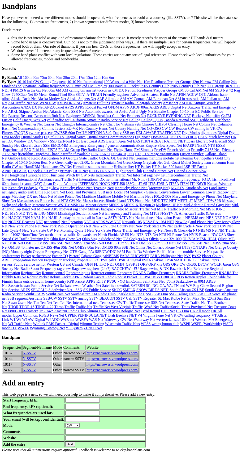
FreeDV (160, 150)
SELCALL (39, 290)
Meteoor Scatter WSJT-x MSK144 (58, 205)
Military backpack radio (106, 209)
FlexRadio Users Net (97, 150)
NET (39, 222)
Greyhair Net (153, 162)
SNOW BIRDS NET (152, 290)
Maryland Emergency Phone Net (197, 196)
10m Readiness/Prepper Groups (167, 82)
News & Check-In (178, 230)
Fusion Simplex (192, 154)
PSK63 (147, 260)
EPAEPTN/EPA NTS (199, 145)
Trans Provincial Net (197, 307)
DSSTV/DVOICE (183, 137)
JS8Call (132, 184)
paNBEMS (111, 256)
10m (104, 77)
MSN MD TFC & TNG (28, 213)
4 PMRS (16, 90)
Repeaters (124, 273)
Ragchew (79, 269)
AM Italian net (211, 99)
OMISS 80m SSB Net (118, 247)
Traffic (70, 307)
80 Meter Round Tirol (50, 94)
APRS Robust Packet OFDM (97, 107)
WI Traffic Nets (20, 324)
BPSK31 (89, 116)
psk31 (113, 260)
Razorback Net (181, 269)
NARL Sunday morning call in (71, 218)
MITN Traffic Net (170, 209)
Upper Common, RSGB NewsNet (38, 315)
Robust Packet (38, 277)
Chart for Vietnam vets (123, 124)
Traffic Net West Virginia (112, 307)
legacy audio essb (21, 192)
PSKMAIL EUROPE (183, 260)
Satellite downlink (116, 286)
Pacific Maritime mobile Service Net (184, 252)
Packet (26, 256)
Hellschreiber (124, 167)
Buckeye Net (202, 116)
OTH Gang (79, 252)
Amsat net (170, 103)
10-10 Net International (85, 82)
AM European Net (160, 99)
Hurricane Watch (62, 175)
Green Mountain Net (106, 162)
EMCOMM (60, 145)
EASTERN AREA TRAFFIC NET (159, 141)
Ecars (190, 141)
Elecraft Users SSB (35, 145)
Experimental (13, 150)
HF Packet (143, 167)
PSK (104, 260)
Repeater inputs (78, 273)
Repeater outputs (103, 273)
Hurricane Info (37, 175)
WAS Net (96, 320)
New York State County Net (113, 226)
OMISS (30, 243)
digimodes (209, 133)
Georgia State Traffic (82, 158)
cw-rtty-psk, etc (40, 133)
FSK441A (118, 154)
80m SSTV (77, 94)
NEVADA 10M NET (158, 222)
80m (35, 77)
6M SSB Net (218, 90)
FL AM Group (69, 150)
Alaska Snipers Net (81, 99)
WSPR (185, 324)
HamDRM (32, 167)
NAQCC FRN (19, 218)
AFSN (181, 94)
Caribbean (206, 120)
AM (123, 99)
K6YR (201, 184)
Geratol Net (125, 158)
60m (51, 77)
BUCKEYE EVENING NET (169, 116)
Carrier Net (52, 124)
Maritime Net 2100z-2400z (150, 196)
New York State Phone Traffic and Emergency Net (125, 230)
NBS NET (214, 218)
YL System (74, 328)
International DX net (94, 179)
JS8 (122, 184)
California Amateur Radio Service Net (99, 120)
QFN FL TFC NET (99, 264)
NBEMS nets (195, 218)
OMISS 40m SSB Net (57, 247)
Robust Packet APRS (66, 277)
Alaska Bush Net (24, 99)
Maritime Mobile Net (113, 196)
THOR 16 (27, 307)
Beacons (27, 116)
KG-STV (177, 188)
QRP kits (155, 264)
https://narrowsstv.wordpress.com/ (112, 353)
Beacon (14, 116)
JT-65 (142, 184)
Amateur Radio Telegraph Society (136, 103)
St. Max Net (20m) (201, 298)
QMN (120, 264)
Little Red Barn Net (50, 192)
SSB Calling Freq (182, 294)
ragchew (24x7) (99, 269)
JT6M (184, 184)
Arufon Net (39, 111)
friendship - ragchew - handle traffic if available (54, 154)
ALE (100, 99)
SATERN (138, 286)
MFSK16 (116, 205)
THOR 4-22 (44, 307)
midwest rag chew (73, 209)
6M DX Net (121, 90)
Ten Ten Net (43, 303)
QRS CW (178, 264)
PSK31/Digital (130, 260)
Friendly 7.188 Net (206, 150)
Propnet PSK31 (88, 260)
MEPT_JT (185, 201)
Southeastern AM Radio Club (93, 294)
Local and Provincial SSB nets (89, 192)
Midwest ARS (47, 209)
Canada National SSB (180, 120)
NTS (139, 235)
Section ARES (19, 290)
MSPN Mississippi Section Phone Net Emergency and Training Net (98, 213)
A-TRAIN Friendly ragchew (108, 94)
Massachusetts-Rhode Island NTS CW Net (49, 201)
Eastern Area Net (119, 141)
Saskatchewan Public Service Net (33, 286)
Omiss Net (144, 247)
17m (81, 77)
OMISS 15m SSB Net (121, 243)
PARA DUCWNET (134, 256)
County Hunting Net (130, 128)
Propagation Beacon (28, 260)
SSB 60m (161, 294)
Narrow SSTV (106, 218)
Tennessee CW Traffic (117, 303)
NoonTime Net (32, 235)
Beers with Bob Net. (49, 116)
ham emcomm (215, 162)
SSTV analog (78, 298)
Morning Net (195, 209)
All (19, 77)
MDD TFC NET (163, 201)
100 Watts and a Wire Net (123, 82)
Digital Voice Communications (110, 137)
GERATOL (107, 158)
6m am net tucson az (96, 90)
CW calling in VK (202, 128)
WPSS (146, 324)
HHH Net (80, 171)
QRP (143, 264)
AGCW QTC (196, 94)
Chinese (148, 124)
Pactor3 (74, 256)
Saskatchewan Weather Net (80, 286)
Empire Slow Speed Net (164, 145)
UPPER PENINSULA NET (86, 315)
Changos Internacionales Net (83, 124)
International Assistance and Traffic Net (48, 179)
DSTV (203, 137)
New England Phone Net (194, 222)
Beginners (74, 116)
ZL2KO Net (93, 328)
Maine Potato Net (67, 196)
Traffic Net (84, 307)
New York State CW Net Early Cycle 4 (164, 226)
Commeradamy (29, 128)
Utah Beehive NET (122, 315)
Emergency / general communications (116, 145)
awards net (110, 111)
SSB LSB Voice (208, 294)
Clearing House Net (183, 124)
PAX (187, 256)
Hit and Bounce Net (158, 171)
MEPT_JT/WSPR (207, 201)
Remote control (53, 273)
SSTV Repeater (145, 298)
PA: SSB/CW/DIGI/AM (106, 252)
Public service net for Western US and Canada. (48, 264)
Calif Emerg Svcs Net (29, 120)
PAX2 (196, 256)
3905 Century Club (154, 86)
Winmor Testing (92, 324)
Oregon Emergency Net (51, 252)
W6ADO (53, 320)
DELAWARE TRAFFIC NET (158, 133)
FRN (95, 154)
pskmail (160, 260)
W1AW (15, 320)
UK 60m (182, 311)
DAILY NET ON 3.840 (94, 133)
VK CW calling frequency (191, 315)
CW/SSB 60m (64, 133)
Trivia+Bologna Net (124, 311)
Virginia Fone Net (156, 315)
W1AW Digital (33, 320)
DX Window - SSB (42, 141)
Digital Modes (32, 137)
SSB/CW (50, 298)
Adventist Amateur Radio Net (152, 94)
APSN (124, 107)
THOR (13, 307)
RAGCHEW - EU (125, 269)
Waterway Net (145, 320)
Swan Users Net (20, 303)
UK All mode (200, 311)
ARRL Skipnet (19, 111)
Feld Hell (39, 150)
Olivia (154, 239)
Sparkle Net (125, 294)
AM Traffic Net (20, 103)
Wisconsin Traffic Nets (122, 324)
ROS (180, 277)
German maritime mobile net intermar (164, 158)
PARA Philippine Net (166, 256)
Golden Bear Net (41, 162)
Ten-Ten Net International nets (76, 303)
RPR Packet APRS (81, 281)
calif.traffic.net (58, 120)
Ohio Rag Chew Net (65, 239)
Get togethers (204, 158)
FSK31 (104, 154)
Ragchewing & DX (154, 269)
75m (43, 77)
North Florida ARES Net (117, 235)
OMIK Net (15, 243)
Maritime (89, 196)
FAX (27, 150)
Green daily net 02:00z (72, 162)
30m (66, 77)
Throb (59, 307)
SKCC (117, 290)
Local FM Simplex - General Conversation (146, 192)
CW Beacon (178, 128)
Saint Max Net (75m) (159, 281)
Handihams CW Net (56, 167)
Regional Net (31, 273)
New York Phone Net (24, 226)
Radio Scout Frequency (38, 269)
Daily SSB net (124, 133)
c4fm (216, 116)
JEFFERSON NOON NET (98, 184)
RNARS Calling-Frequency (154, 273)
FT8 (138, 154)
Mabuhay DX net (24, 196)
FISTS (52, 150)
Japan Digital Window (60, 184)
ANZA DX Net (32, 107)
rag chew (64, 269)
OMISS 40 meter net (24, 247)
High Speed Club (129, 171)
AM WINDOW (44, 103)
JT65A (174, 184)
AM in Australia (187, 99)
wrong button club (165, 324)
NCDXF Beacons (21, 222)
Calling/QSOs (152, 120)
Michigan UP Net (169, 205)
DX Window (17, 141)
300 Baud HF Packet (123, 86)
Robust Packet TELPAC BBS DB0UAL (145, 277)
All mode (112, 99)
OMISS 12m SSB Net (87, 243)
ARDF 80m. (139, 107)
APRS (69, 107)
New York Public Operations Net (66, 226)
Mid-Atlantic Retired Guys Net (207, 205)
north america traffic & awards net (71, 235)
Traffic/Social (170, 307)
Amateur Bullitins (96, 103)
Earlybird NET (69, 141)
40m (59, 77)
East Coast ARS (93, 141)
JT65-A (162, 184)
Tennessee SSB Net (149, 303)
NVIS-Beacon (200, 235)
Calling (134, 120)
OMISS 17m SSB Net (192, 243)
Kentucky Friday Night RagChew (33, 188)
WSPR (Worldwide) (206, 324)
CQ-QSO (154, 128)
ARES (154, 107)
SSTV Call (124, 298)
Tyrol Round (150, 311)
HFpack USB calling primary (50, 171)
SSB (149, 294)
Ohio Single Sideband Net (102, 239)
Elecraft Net (205, 141)
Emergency (77, 145)
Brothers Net (136, 116)
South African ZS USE (187, 290)
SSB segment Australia (25, 298)
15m (89, 77)
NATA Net (126, 218)
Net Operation (72, 222)
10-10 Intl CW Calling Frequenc (41, 82)
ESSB (220, 145)
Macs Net (46, 196)
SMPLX (129, 290)
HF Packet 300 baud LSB (171, 167)
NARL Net (39, 218)
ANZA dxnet (54, 107)
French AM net (178, 150)
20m (74, 77)
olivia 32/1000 (171, 239)
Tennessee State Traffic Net (186, 303)
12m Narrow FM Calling (211, 82)
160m (27, 77)
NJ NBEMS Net (205, 230)
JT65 (152, 184)
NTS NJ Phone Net (173, 235)
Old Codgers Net (135, 239)
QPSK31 (132, 264)
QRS (166, 264)
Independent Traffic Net (114, 175)
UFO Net (168, 311)
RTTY (101, 281)
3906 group (215, 86)
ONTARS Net (203, 247)
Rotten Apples (195, 277)
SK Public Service (97, 290)
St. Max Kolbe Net (172, 298)
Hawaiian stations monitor (93, 167)
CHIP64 (161, 124)
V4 (139, 315)
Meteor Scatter (96, 205)
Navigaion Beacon (170, 218)
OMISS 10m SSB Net (53, 243)
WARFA (81, 320)
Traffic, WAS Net (145, 307)
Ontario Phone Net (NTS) (172, 247)
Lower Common (192, 192)
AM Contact (136, 99)
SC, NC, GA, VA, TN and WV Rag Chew (177, 286)
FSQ (130, 154)
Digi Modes (191, 133)
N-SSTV (166, 213)
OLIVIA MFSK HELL (199, 239)
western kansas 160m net (175, 320)
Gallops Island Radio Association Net (36, 158)
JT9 (192, 184)
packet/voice (41, 256)
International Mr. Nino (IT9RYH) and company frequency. (156, 179)
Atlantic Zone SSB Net (66, 111)
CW (165, 128)
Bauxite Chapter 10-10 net (174, 111)
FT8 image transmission (160, 154)
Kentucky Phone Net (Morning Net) (142, 188)
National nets (145, 218)
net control (52, 222)
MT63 (154, 213)
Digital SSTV (54, 137)
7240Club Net (22, 94)
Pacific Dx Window (141, 252)
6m (111, 77)
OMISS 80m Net (87, 247)
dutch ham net (219, 137)
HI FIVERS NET (102, 171)
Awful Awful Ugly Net (136, 111)
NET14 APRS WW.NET (102, 222)
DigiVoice (142, 137)
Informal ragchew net (149, 175)
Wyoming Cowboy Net (47, 328)
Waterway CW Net (118, 320)
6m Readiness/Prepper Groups (154, 90)
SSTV (62, 298)
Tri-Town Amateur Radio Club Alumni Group (73, 311)
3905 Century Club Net (188, 86)
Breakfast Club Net (111, 116)
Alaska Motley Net (51, 99)
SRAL (140, 294)
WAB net (67, 320)
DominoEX (160, 137)
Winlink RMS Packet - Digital (56, 324)
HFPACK (19, 171)
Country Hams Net (100, 128)
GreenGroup (132, 162)
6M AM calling (68, 90)
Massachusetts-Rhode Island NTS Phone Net (116, 201)
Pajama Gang (91, 256)
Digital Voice (75, 137)
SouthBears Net (58, 294)
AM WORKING (69, 103)
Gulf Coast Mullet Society (183, 162)
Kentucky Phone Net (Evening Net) (87, 188)
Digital (222, 133)
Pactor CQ (60, 256)
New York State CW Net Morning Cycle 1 (54, 230)
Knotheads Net (196, 188)
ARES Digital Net (173, 107)
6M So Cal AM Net (193, 90)
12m (97, 77)
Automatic (93, 111)
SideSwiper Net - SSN (65, 290)
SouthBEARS (34, 294)
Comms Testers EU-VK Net (63, 128)
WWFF (23, 328)
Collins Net (207, 124)
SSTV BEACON (102, 298)
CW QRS (20, 133)
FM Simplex (143, 150)
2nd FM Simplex (94, 86)
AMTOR (186, 103)
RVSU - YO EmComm (124, 281)
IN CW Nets (85, 175)
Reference (201, 269)
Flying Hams (123, 150)
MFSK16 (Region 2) (139, 205)
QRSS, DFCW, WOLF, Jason (208, 264)
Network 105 (132, 222)
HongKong (16, 175)
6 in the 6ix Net (36, 90)
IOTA (206, 179)
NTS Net (151, 235)
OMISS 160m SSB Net (156, 243)
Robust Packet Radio (98, 277)
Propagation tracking (60, 260)
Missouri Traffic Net (140, 209)
